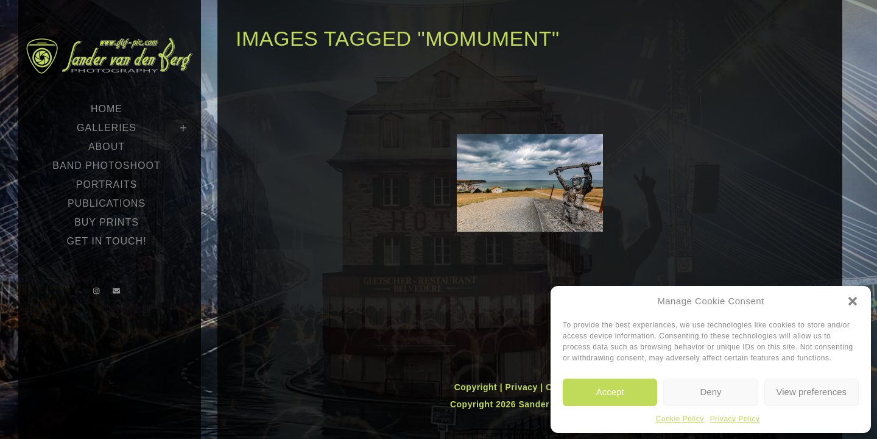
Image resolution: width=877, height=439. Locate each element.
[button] (853, 301)
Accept (610, 392)
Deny (710, 392)
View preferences (812, 392)
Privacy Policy (735, 419)
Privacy (522, 387)
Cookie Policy (680, 419)
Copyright (477, 387)
